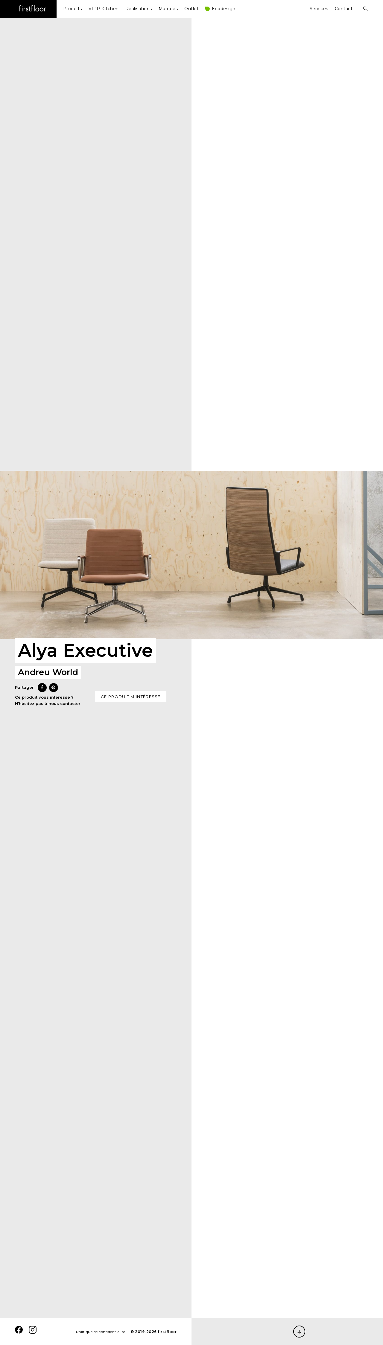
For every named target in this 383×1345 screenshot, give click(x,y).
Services (319, 8)
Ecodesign (223, 8)
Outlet (191, 8)
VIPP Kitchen (104, 8)
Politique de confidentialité (100, 1331)
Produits (72, 8)
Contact (344, 8)
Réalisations (138, 8)
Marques (168, 8)
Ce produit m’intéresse (131, 696)
